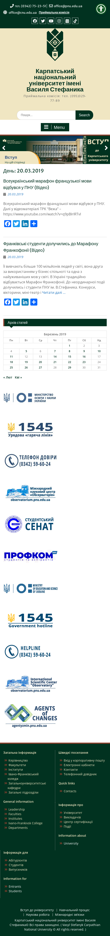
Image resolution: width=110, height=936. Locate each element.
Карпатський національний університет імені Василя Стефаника (55, 80)
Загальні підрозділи (23, 792)
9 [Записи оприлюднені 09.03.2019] (84, 351)
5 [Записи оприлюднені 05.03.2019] (26, 351)
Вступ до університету (37, 910)
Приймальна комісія (54, 12)
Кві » (18, 377)
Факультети (17, 765)
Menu (54, 127)
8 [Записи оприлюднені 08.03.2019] (69, 351)
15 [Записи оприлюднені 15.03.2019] (69, 356)
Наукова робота (38, 914)
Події (67, 826)
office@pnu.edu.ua (68, 6)
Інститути (16, 769)
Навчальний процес (74, 910)
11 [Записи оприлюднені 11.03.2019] (11, 356)
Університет (73, 813)
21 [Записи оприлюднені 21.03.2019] (55, 362)
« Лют (7, 377)
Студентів (16, 865)
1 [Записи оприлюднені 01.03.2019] (69, 346)
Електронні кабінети (79, 765)
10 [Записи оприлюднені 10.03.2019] (99, 351)
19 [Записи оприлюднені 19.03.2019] (26, 362)
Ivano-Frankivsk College (26, 823)
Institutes (15, 818)
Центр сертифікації (78, 822)
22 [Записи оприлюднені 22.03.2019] (69, 362)
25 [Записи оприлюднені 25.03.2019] (11, 367)
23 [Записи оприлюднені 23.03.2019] (84, 362)
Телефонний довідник (80, 774)
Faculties (15, 814)
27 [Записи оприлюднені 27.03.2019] (40, 367)
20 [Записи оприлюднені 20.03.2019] (40, 362)
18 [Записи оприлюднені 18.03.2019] (11, 362)
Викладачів (72, 817)
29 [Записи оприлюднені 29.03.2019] (69, 367)
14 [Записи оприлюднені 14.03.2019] (55, 356)
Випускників (18, 869)
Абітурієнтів (18, 860)
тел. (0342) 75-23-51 (30, 6)
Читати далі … (53, 292)
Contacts (70, 791)
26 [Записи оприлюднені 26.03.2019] (26, 367)
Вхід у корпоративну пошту (84, 760)
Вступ (11, 157)
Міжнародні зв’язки (69, 914)
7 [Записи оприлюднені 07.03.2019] (55, 351)
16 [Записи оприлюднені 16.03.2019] (84, 356)
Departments (18, 828)
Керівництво (18, 760)
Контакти (71, 769)
